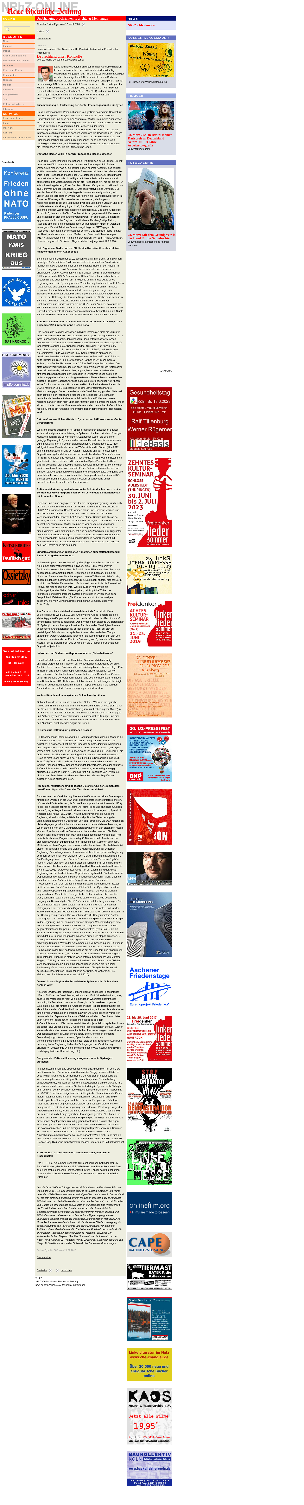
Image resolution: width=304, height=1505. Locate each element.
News (6, 41)
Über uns (8, 128)
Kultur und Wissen (13, 104)
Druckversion (44, 38)
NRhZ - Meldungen (141, 25)
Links (6, 123)
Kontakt (7, 133)
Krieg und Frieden (13, 70)
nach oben (66, 1270)
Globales (8, 65)
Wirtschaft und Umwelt (16, 60)
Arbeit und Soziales (14, 56)
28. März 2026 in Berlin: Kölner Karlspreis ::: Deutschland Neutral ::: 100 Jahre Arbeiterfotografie (150, 140)
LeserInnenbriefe (13, 118)
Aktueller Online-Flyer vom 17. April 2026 (58, 24)
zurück (40, 31)
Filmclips (8, 89)
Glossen (8, 80)
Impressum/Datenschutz (17, 137)
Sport (6, 99)
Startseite (42, 1270)
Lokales (7, 46)
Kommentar (9, 75)
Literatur (8, 109)
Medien (7, 85)
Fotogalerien (10, 94)
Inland (6, 51)
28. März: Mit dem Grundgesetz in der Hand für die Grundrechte (152, 236)
